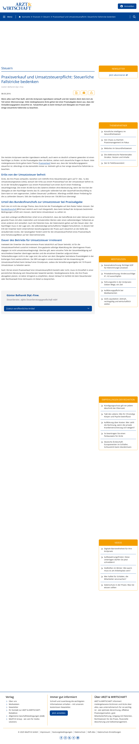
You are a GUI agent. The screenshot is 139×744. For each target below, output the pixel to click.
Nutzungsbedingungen (62, 732)
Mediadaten (14, 704)
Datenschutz (80, 732)
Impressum (45, 732)
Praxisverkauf (44, 163)
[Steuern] (46, 17)
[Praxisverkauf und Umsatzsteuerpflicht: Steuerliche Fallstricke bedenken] (84, 17)
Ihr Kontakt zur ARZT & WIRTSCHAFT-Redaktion (25, 711)
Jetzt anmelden (58, 713)
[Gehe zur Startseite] (24, 17)
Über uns (13, 701)
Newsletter (13, 707)
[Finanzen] (37, 17)
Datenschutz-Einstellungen (109, 732)
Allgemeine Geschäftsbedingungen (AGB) (26, 716)
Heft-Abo (91, 732)
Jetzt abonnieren (117, 75)
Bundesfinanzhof (9, 209)
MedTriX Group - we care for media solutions (24, 720)
